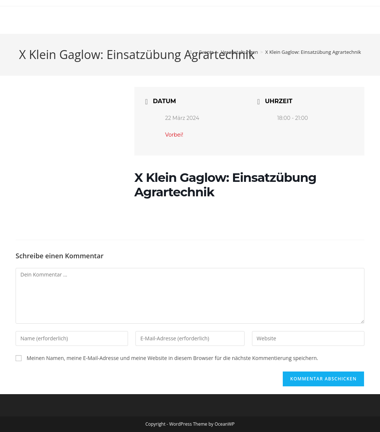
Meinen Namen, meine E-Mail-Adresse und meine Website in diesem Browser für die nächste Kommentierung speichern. (172, 357)
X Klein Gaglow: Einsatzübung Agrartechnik (313, 52)
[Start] (191, 52)
